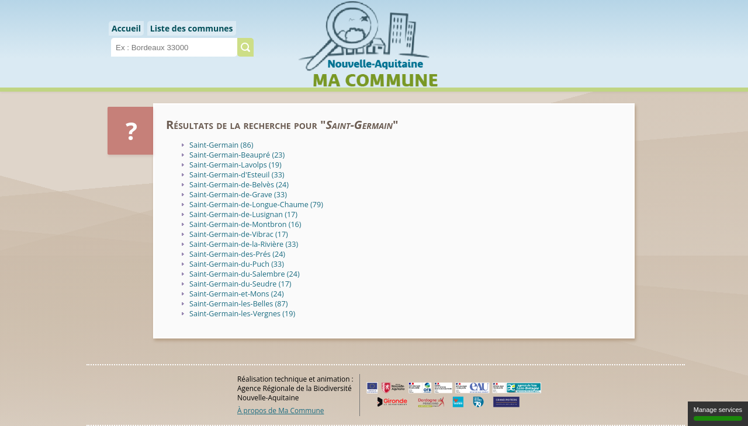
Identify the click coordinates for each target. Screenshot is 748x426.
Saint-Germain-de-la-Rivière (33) (243, 244)
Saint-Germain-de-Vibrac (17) (238, 234)
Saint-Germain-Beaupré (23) (237, 155)
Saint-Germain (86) (221, 145)
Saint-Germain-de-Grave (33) (238, 195)
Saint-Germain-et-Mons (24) (236, 294)
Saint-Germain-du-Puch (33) (236, 264)
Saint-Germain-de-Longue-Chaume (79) (256, 204)
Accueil (126, 28)
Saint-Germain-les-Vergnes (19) (242, 314)
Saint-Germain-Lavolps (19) (235, 165)
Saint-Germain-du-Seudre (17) (240, 284)
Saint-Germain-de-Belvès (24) (239, 185)
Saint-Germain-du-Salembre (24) (244, 274)
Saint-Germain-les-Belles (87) (238, 304)
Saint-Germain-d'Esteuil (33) (237, 175)
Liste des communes (191, 28)
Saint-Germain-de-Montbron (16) (245, 224)
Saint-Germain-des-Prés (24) (237, 254)
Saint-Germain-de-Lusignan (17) (243, 214)
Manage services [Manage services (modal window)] (718, 413)
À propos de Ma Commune (280, 410)
